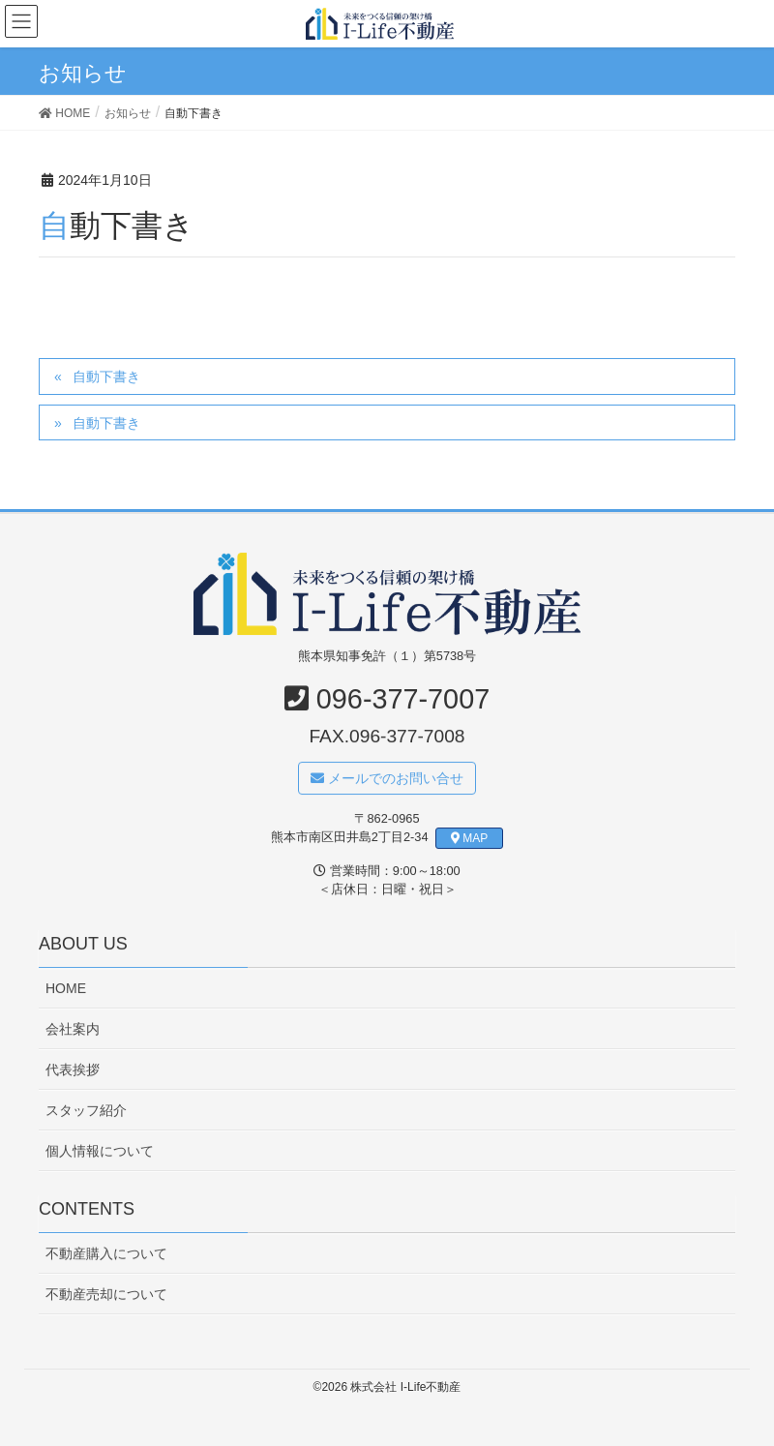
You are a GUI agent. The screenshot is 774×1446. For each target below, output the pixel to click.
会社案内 (72, 1029)
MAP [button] (470, 838)
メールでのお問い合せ (387, 778)
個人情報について (99, 1151)
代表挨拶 (72, 1069)
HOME (65, 988)
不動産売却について (106, 1294)
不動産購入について (106, 1253)
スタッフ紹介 (86, 1110)
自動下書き (106, 376)
